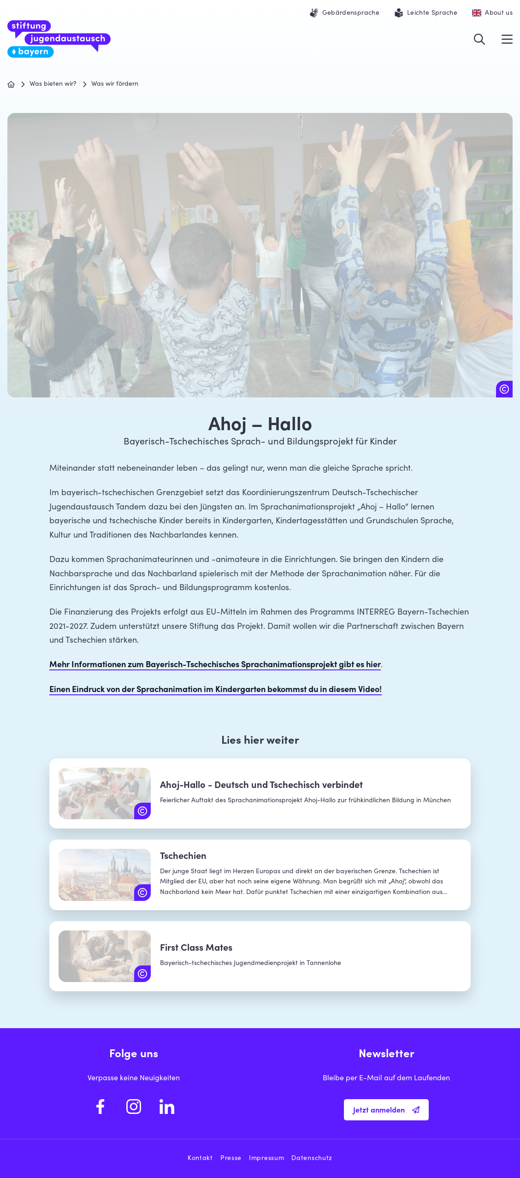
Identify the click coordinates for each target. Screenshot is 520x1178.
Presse (231, 1158)
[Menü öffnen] (507, 39)
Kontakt (200, 1158)
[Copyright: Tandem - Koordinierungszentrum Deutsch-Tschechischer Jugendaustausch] (142, 811)
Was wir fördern (114, 84)
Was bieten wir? (53, 84)
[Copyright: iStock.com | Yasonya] (142, 892)
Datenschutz (311, 1158)
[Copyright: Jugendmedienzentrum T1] (142, 973)
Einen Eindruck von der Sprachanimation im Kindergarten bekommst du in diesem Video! (215, 690)
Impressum (266, 1158)
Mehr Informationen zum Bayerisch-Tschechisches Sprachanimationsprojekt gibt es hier (215, 665)
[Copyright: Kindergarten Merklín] (504, 389)
